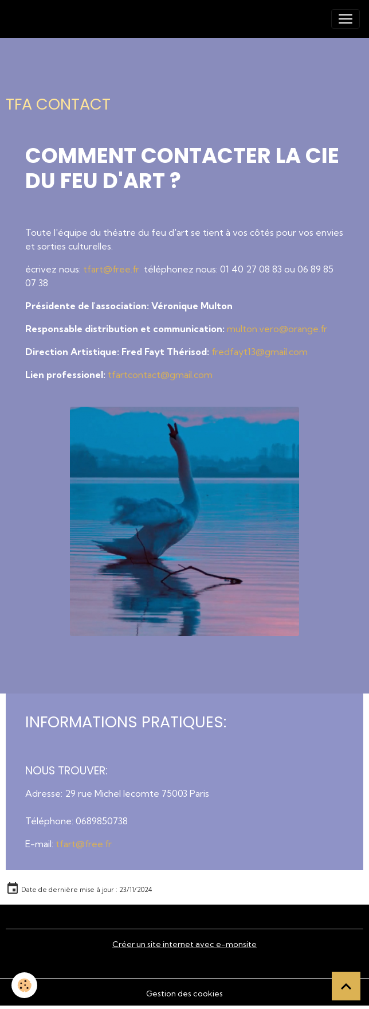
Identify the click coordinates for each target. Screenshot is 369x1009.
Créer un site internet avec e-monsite (184, 944)
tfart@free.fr (112, 269)
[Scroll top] (346, 986)
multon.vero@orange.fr (277, 328)
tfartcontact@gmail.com (160, 374)
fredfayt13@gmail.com (259, 351)
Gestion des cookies (184, 993)
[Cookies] (24, 985)
